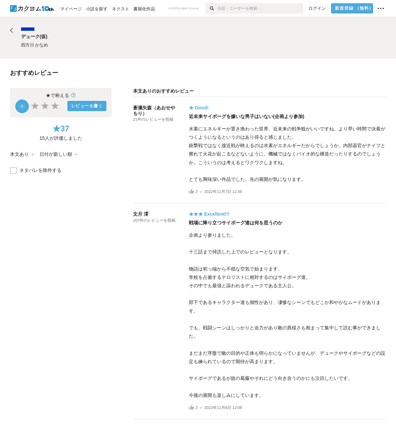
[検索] (211, 8)
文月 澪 (140, 214)
